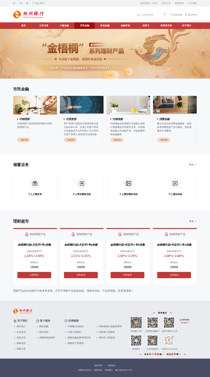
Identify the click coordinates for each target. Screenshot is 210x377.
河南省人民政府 (107, 332)
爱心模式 (38, 3)
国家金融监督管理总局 (79, 337)
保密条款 (112, 365)
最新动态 (21, 343)
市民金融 (84, 25)
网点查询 (191, 15)
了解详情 (24, 140)
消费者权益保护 (47, 337)
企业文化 (21, 332)
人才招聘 (192, 3)
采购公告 (21, 349)
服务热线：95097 (149, 3)
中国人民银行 (74, 332)
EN (20, 3)
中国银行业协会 (76, 326)
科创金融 (105, 25)
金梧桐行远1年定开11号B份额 (127, 244)
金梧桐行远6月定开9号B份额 (81, 244)
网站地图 (43, 326)
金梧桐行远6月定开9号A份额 (34, 244)
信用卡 (145, 25)
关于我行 (186, 25)
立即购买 (34, 275)
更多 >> (193, 164)
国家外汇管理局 (76, 343)
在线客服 (176, 15)
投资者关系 (166, 25)
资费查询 (179, 3)
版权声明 (98, 365)
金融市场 (125, 25)
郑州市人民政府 (107, 337)
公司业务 (43, 25)
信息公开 (166, 3)
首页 (23, 25)
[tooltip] (40, 251)
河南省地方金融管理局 (110, 326)
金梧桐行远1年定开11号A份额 (174, 244)
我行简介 (21, 326)
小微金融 (64, 25)
